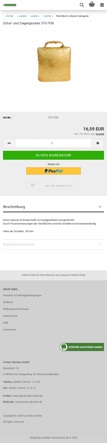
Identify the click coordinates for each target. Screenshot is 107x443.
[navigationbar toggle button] (102, 5)
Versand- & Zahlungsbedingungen (22, 295)
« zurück (22, 16)
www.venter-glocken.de (28, 401)
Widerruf (8, 302)
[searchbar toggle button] (82, 5)
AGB (5, 322)
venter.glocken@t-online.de (27, 395)
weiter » (35, 16)
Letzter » (48, 16)
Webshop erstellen (40, 437)
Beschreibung (14, 207)
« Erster (9, 16)
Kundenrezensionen (19, 244)
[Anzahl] (53, 143)
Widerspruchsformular (16, 309)
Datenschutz (10, 315)
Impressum (9, 329)
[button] (9, 143)
